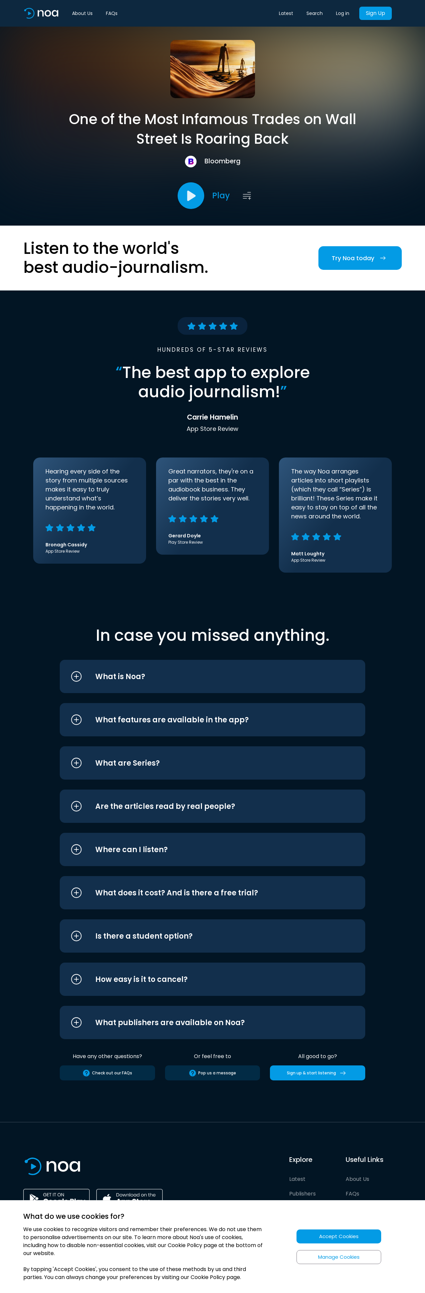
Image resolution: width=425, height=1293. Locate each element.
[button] (200, 676)
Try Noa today (360, 258)
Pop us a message (212, 1073)
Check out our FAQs (107, 1073)
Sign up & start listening (317, 1073)
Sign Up (375, 13)
